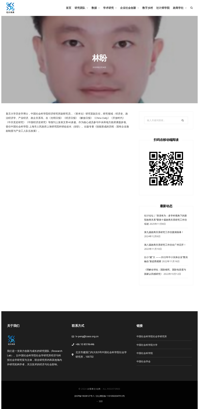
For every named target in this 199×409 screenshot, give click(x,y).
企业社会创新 (128, 7)
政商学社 (178, 7)
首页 (68, 7)
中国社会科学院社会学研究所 (152, 336)
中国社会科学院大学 (147, 344)
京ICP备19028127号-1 (84, 396)
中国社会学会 (143, 361)
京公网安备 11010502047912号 (110, 396)
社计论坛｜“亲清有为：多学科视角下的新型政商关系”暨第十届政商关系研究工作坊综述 (165, 219)
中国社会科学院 (145, 353)
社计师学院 (163, 7)
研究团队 (80, 7)
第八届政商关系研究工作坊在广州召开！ (165, 244)
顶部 (100, 401)
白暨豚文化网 (93, 388)
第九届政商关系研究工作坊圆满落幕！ (164, 232)
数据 (94, 7)
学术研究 (108, 7)
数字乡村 (147, 7)
